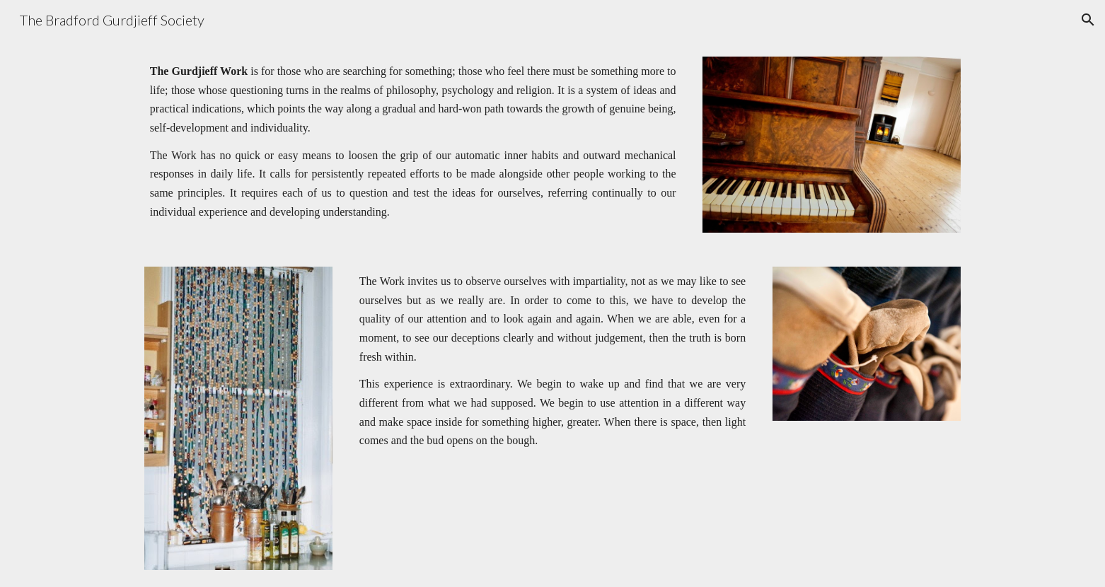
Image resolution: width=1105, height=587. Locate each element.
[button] (1088, 20)
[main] (413, 142)
